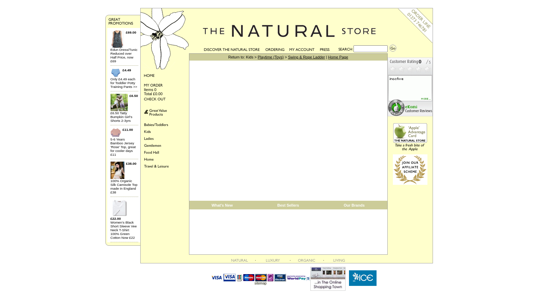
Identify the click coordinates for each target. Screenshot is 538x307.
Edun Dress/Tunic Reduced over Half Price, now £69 (124, 55)
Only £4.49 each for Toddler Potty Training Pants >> (124, 83)
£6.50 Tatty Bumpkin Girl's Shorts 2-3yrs (121, 117)
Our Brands (354, 205)
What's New (222, 205)
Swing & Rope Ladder (306, 57)
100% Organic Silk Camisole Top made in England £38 (124, 186)
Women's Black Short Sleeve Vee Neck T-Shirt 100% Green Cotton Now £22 (124, 230)
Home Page (338, 57)
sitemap (260, 283)
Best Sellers (288, 205)
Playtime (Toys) (271, 57)
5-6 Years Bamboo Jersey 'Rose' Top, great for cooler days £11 (123, 146)
